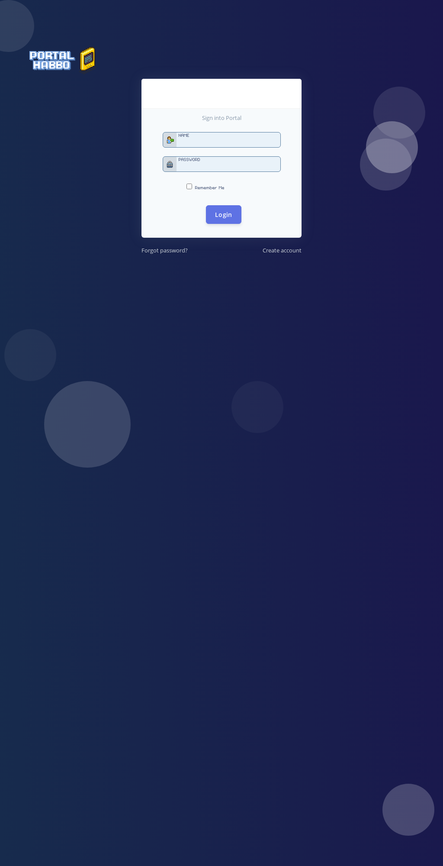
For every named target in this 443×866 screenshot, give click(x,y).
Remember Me (210, 188)
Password (189, 160)
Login (223, 214)
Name (184, 135)
